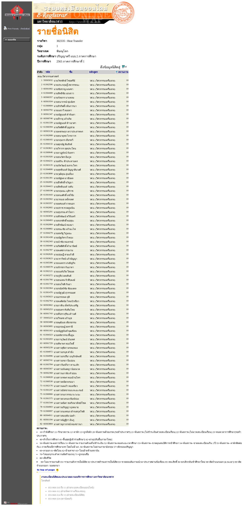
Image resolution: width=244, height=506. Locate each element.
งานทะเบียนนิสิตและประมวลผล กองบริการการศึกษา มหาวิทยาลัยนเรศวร (77, 477)
